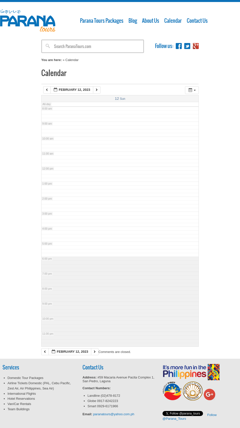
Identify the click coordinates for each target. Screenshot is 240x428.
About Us (150, 20)
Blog (132, 20)
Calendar (173, 20)
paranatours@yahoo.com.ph (113, 414)
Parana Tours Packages (102, 20)
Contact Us (197, 20)
